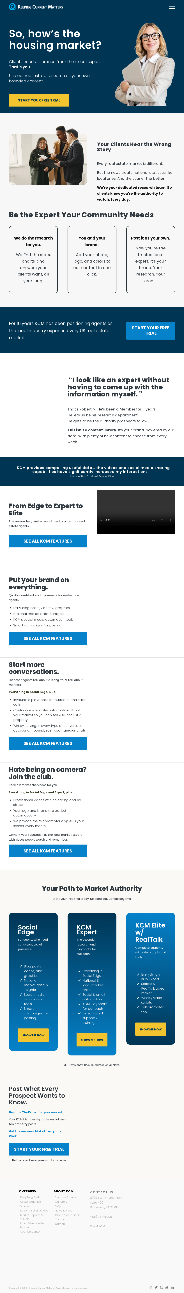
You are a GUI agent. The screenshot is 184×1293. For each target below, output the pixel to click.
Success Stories (65, 1197)
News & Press (63, 1210)
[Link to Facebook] (150, 1287)
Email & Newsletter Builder (32, 1225)
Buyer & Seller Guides (34, 1210)
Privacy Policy (62, 1288)
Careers (60, 1224)
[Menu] (170, 6)
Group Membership (67, 1215)
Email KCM (97, 1226)
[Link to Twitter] (156, 1287)
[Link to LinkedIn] (172, 1287)
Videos (24, 1206)
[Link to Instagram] (161, 1287)
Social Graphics (30, 1202)
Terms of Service (79, 1288)
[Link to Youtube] (167, 1287)
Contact (60, 1219)
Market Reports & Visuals (31, 1217)
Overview (27, 1191)
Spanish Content (31, 1231)
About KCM (63, 1191)
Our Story (61, 1202)
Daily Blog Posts (30, 1197)
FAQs (58, 1206)
